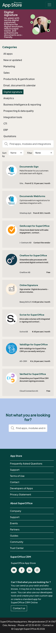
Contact (14, 482)
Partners (14, 529)
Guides (14, 535)
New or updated (12, 60)
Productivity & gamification (19, 79)
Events (14, 523)
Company (15, 510)
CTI (5, 123)
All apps (8, 53)
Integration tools (12, 117)
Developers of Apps (21, 488)
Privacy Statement (20, 494)
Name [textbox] (13, 152)
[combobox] (16, 152)
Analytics (8, 98)
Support (14, 469)
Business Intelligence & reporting (22, 104)
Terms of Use (17, 475)
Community (16, 541)
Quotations (9, 136)
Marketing (9, 66)
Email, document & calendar (19, 85)
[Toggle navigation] (49, 5)
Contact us (19, 608)
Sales (6, 72)
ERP (5, 129)
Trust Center (17, 548)
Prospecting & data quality (18, 110)
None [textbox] (38, 152)
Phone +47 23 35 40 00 (29, 625)
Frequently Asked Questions (26, 463)
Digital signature (13, 91)
